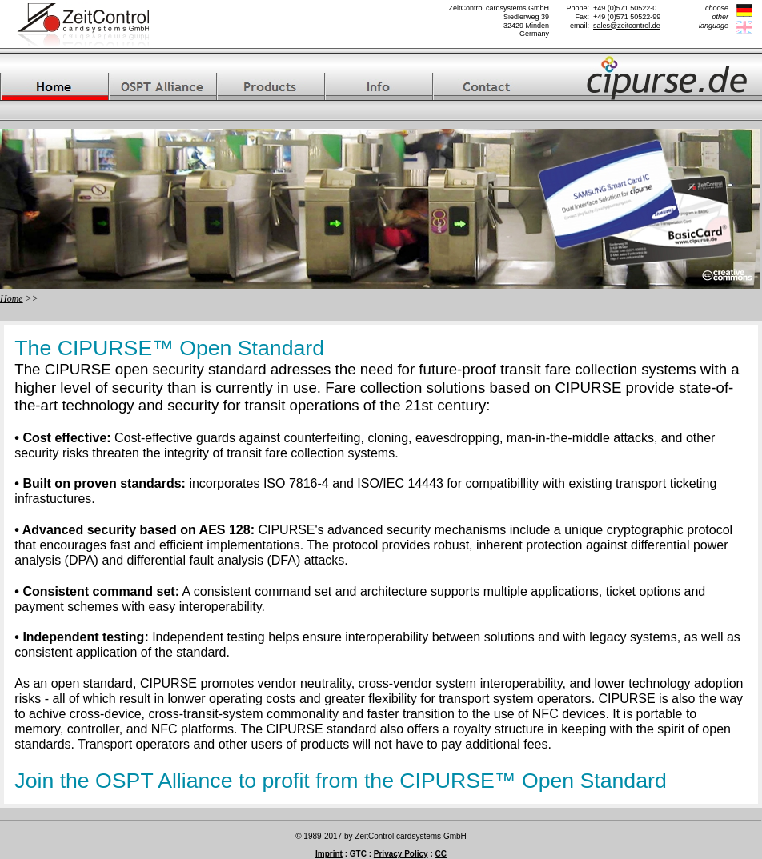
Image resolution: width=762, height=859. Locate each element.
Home (11, 298)
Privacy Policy (401, 853)
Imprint (329, 853)
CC (441, 853)
